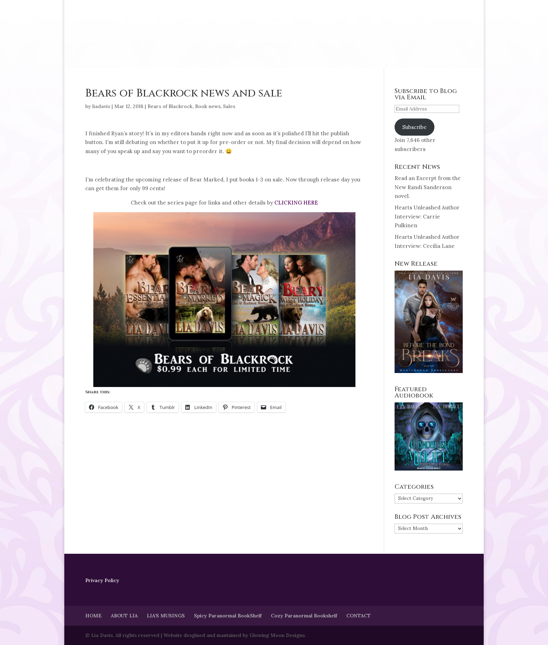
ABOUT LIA (124, 615)
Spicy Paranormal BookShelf (228, 615)
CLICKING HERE (296, 202)
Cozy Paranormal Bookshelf (304, 615)
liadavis (101, 106)
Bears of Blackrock (170, 106)
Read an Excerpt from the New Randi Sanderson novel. (428, 187)
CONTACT (358, 615)
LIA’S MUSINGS (166, 615)
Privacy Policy (102, 580)
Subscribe (414, 127)
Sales (229, 106)
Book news (208, 106)
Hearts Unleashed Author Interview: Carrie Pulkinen (427, 216)
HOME (93, 615)
